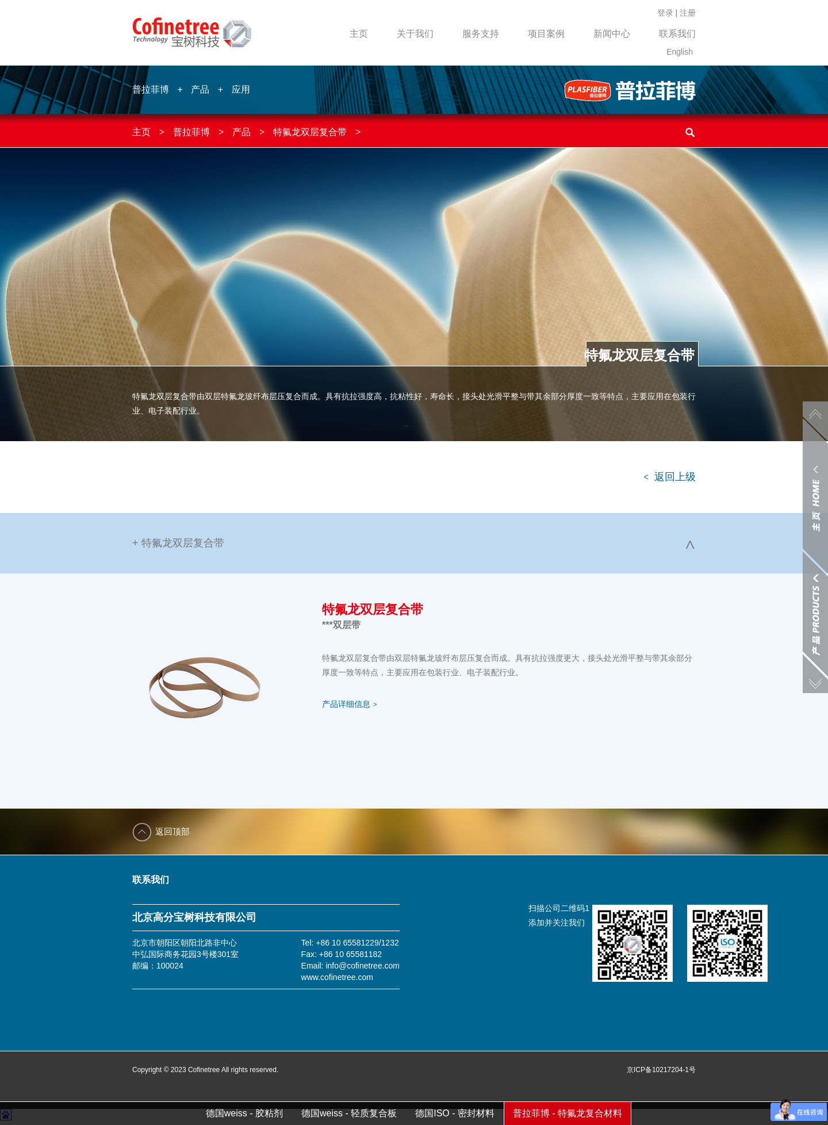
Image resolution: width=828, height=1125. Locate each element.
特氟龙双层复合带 (310, 132)
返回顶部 (172, 831)
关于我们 (415, 34)
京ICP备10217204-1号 (661, 1070)
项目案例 (546, 34)
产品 (200, 89)
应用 (241, 89)
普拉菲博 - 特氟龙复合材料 (567, 1113)
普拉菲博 (150, 89)
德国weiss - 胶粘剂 (244, 1113)
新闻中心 (611, 34)
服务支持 (480, 34)
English (679, 51)
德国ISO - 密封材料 (454, 1113)
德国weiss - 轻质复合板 (349, 1113)
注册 (688, 12)
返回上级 (669, 477)
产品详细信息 (349, 704)
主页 (359, 34)
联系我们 (677, 34)
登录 (665, 12)
